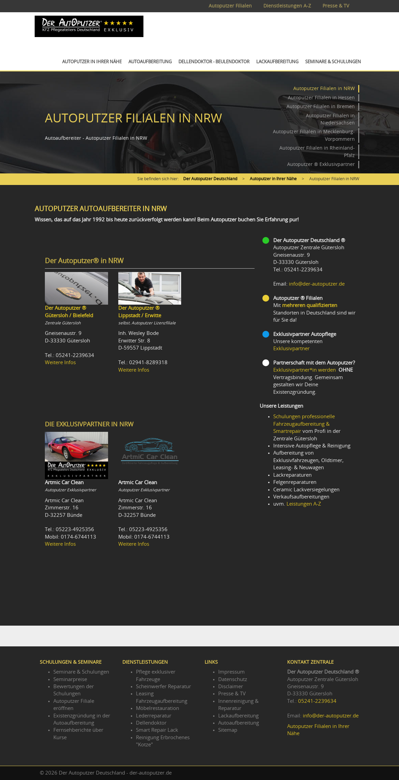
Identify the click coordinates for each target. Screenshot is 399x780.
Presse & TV (336, 6)
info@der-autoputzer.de (317, 284)
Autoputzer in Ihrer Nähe (92, 62)
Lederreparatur (153, 715)
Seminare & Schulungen (333, 62)
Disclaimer (230, 686)
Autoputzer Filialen (230, 6)
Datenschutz (232, 679)
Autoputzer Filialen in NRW (324, 88)
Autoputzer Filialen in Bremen (321, 106)
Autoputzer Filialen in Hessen (321, 98)
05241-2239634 (317, 701)
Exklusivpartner (291, 348)
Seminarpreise (70, 679)
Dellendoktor (151, 723)
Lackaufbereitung (277, 62)
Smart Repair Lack (157, 730)
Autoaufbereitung (150, 62)
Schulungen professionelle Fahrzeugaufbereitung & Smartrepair (304, 424)
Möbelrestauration (157, 708)
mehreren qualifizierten (309, 305)
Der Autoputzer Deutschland (210, 179)
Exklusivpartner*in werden (304, 370)
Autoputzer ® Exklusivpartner (321, 164)
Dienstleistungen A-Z (287, 6)
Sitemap (227, 730)
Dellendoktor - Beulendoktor (213, 62)
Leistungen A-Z (304, 504)
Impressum (231, 672)
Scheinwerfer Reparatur (163, 686)
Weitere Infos (60, 362)
